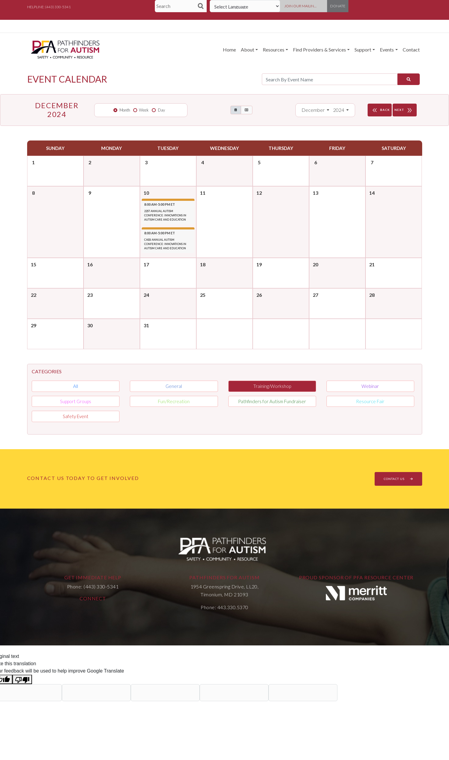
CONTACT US (398, 479)
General (174, 386)
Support (363, 49)
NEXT (404, 110)
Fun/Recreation (174, 401)
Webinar (370, 386)
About (247, 49)
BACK (380, 110)
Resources (273, 49)
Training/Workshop (272, 386)
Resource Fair (370, 401)
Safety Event (75, 416)
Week (144, 110)
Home (229, 49)
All (75, 386)
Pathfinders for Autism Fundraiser (272, 401)
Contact (411, 49)
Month (124, 110)
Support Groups (75, 401)
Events (387, 49)
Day (161, 110)
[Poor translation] (22, 679)
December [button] (313, 110)
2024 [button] (339, 110)
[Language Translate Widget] (245, 6)
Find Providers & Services (319, 49)
